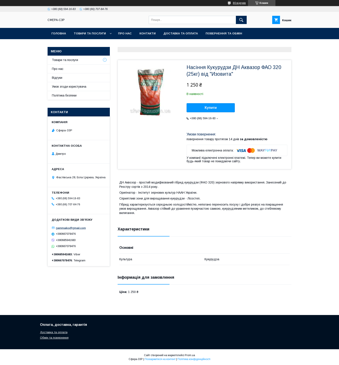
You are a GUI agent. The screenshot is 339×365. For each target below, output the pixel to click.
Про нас (125, 33)
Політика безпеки (64, 95)
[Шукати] (241, 20)
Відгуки (57, 77)
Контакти (147, 33)
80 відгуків (239, 3)
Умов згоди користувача (69, 86)
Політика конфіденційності (193, 359)
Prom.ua (190, 355)
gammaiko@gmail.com (71, 227)
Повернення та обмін (224, 33)
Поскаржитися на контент (160, 359)
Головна (58, 33)
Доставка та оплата (180, 33)
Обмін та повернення (54, 337)
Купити (211, 107)
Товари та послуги (90, 33)
